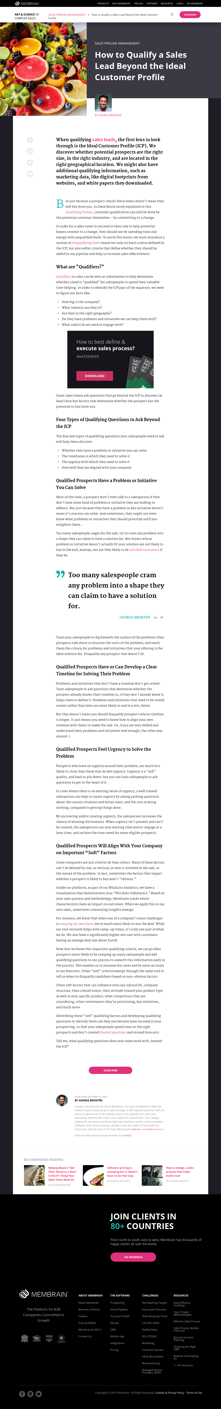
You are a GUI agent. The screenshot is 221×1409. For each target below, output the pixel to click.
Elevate (114, 1323)
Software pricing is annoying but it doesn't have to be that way (122, 1171)
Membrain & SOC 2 (90, 1329)
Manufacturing (151, 1363)
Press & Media (87, 1323)
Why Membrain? (121, 3)
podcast (151, 1129)
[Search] (172, 14)
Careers (83, 1316)
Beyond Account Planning (183, 1339)
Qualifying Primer (79, 212)
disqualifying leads (86, 243)
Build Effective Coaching (182, 1304)
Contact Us (85, 1336)
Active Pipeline (119, 1309)
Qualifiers (63, 276)
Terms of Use (194, 1392)
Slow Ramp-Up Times (154, 1316)
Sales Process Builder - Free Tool (187, 1329)
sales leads (103, 140)
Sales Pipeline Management (67, 14)
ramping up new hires (76, 924)
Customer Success (153, 1349)
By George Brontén (88, 1100)
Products (103, 3)
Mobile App (117, 1336)
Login (179, 3)
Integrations (117, 1343)
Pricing (138, 3)
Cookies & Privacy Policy (169, 1392)
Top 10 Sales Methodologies (182, 1313)
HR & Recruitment (152, 1356)
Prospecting (117, 1302)
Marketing (148, 1343)
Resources (167, 3)
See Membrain (195, 3)
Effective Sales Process (187, 1321)
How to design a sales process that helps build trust (180, 1171)
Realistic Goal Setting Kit (186, 1357)
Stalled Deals (149, 1329)
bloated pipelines (113, 1032)
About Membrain (89, 1302)
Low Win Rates (151, 1323)
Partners (151, 3)
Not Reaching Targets (154, 1302)
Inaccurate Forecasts (154, 1309)
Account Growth (120, 1316)
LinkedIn (127, 1135)
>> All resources (183, 1365)
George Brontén (110, 115)
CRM (113, 1329)
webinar (136, 1129)
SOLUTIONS (149, 1336)
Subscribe (110, 1070)
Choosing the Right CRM (185, 1348)
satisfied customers (144, 550)
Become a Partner (89, 1309)
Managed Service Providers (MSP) (152, 1371)
